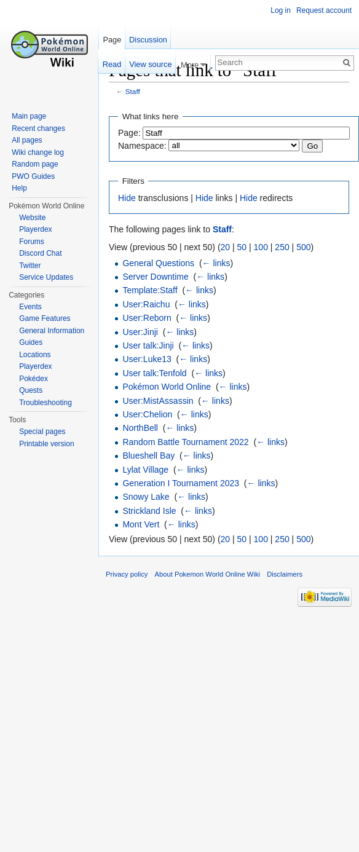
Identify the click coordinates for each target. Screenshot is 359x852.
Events (30, 306)
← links (216, 263)
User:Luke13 (146, 359)
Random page (35, 164)
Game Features (44, 318)
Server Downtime (155, 277)
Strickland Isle (149, 511)
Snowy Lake (145, 497)
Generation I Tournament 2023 (180, 483)
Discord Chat (40, 253)
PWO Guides (33, 176)
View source (150, 64)
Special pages (42, 431)
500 (303, 247)
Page (112, 39)
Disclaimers (284, 574)
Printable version (46, 444)
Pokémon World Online (166, 387)
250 (282, 247)
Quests (30, 390)
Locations (34, 354)
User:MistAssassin (157, 401)
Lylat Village (145, 470)
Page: (129, 133)
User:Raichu (146, 304)
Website (32, 217)
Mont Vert (140, 524)
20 (226, 247)
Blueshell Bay (148, 455)
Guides (30, 342)
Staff (132, 91)
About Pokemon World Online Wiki (207, 574)
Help (19, 188)
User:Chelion (147, 414)
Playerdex (35, 229)
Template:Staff (149, 290)
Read (112, 64)
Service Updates (46, 277)
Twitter (30, 265)
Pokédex (33, 378)
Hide (127, 198)
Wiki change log (38, 152)
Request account (324, 10)
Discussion (148, 39)
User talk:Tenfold (154, 373)
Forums (31, 241)
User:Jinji (140, 332)
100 (261, 247)
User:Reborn (146, 318)
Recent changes (38, 128)
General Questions (158, 263)
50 (242, 247)
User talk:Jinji (147, 345)
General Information (51, 330)
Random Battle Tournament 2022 (185, 442)
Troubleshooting (45, 402)
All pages (27, 140)
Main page (29, 116)
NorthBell (140, 428)
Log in (280, 10)
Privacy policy (127, 574)
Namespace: (142, 146)
